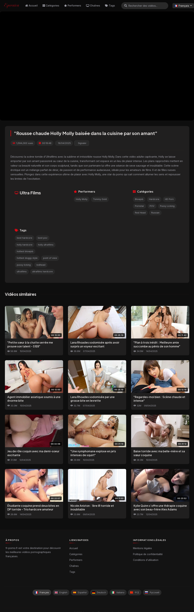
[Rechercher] (125, 5)
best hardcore (24, 238)
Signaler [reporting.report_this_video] (82, 143)
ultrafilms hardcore (42, 271)
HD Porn (169, 199)
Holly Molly (81, 199)
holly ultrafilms (45, 244)
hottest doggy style (27, 258)
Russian (155, 212)
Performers (72, 5)
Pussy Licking (167, 206)
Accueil (31, 5)
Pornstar (139, 206)
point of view (50, 258)
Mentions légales (142, 548)
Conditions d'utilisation (145, 560)
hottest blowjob (25, 251)
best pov (42, 238)
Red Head (140, 212)
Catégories (51, 5)
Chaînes (93, 5)
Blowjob (139, 199)
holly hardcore (24, 244)
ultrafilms (22, 271)
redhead (40, 265)
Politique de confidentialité (148, 554)
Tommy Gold (100, 199)
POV (152, 206)
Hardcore (154, 199)
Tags (110, 5)
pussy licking (24, 265)
